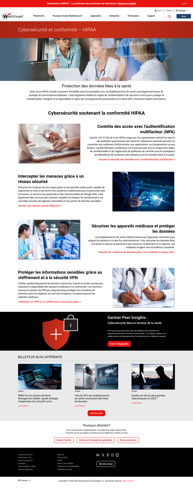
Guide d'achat (63, 440)
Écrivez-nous (106, 463)
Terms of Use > (128, 481)
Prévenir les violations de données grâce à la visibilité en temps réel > (136, 252)
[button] (169, 16)
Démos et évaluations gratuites (95, 440)
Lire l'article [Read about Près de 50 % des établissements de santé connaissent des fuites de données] (79, 406)
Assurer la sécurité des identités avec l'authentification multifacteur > (137, 159)
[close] (184, 4)
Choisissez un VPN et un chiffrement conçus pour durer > (49, 301)
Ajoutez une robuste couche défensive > (40, 205)
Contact (169, 10)
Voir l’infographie (119, 343)
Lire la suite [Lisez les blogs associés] (96, 413)
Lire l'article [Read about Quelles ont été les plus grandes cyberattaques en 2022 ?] (136, 403)
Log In (159, 10)
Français (181, 10)
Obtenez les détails (127, 3)
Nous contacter (128, 440)
